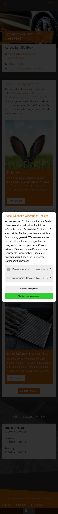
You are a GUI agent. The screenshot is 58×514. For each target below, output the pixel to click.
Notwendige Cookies (21, 278)
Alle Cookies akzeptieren (29, 296)
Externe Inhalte (18, 269)
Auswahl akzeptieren (29, 288)
